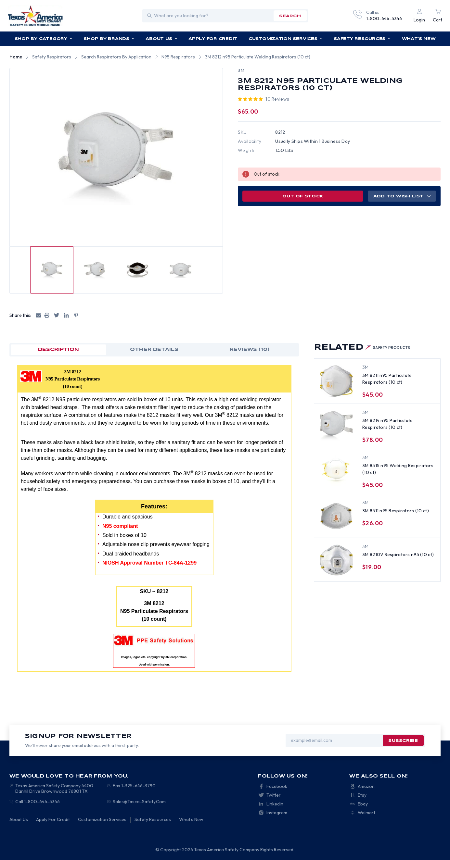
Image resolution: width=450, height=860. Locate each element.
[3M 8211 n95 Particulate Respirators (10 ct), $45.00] (336, 381)
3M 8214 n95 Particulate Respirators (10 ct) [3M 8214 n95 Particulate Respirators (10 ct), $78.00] (387, 424)
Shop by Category (44, 39)
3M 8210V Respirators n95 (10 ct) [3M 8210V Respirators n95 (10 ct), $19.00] (398, 554)
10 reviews (277, 99)
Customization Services (286, 39)
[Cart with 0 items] (437, 15)
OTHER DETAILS (154, 349)
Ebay (363, 804)
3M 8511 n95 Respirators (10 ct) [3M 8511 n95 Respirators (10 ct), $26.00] (395, 511)
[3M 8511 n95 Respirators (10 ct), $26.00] (336, 516)
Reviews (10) (250, 349)
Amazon (366, 786)
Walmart (366, 813)
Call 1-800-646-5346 (37, 801)
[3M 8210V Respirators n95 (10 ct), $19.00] (336, 560)
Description (58, 349)
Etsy (362, 795)
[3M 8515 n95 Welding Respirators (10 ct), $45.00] (336, 471)
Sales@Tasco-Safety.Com (139, 801)
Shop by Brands (109, 39)
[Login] (419, 15)
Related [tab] (362, 347)
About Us (161, 39)
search (290, 16)
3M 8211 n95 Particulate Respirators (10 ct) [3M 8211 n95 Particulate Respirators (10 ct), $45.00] (387, 378)
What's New (419, 39)
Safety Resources (362, 39)
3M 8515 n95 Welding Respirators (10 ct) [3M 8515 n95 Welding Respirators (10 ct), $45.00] (397, 469)
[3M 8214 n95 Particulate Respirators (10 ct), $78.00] (336, 426)
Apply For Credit (212, 39)
